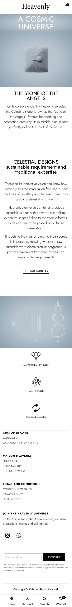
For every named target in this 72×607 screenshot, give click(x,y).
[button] (66, 7)
